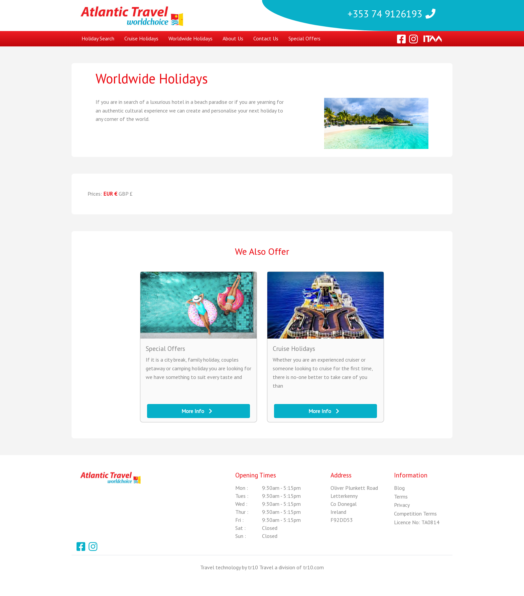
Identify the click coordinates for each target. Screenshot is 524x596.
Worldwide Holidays (190, 38)
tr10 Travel (260, 567)
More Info (196, 411)
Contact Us (265, 38)
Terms (401, 496)
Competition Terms (415, 513)
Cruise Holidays (141, 38)
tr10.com (313, 567)
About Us (233, 38)
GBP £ (126, 193)
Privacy (402, 505)
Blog (399, 487)
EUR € (110, 193)
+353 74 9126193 (391, 13)
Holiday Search (98, 38)
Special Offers (304, 38)
